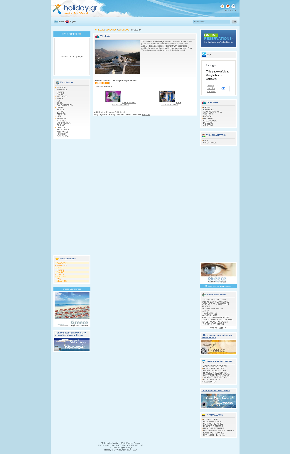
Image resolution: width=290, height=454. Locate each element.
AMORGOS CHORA (212, 112)
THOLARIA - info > (124, 103)
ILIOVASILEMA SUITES (212, 308)
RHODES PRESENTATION (215, 373)
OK (223, 88)
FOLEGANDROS (64, 105)
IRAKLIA (61, 127)
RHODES (61, 276)
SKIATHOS (62, 281)
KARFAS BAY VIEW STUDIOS (216, 302)
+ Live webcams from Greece (216, 390)
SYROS (60, 112)
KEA (59, 116)
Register (146, 114)
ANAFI (60, 107)
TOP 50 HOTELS (218, 328)
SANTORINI (62, 87)
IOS (58, 101)
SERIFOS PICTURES (213, 424)
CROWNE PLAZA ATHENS (214, 300)
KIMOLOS (61, 134)
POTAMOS (208, 123)
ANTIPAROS (62, 132)
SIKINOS (61, 125)
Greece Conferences (72, 289)
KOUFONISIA (63, 129)
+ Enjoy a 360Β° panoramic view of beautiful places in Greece (70, 334)
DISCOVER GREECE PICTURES (218, 430)
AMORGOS (62, 96)
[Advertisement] (72, 197)
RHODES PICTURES (213, 426)
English (73, 21)
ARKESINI (208, 125)
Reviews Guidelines (115, 112)
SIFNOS (61, 110)
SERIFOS (61, 118)
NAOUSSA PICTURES (213, 428)
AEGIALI (207, 107)
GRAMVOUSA (210, 121)
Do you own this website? (211, 88)
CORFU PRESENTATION (215, 366)
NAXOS (60, 94)
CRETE (60, 274)
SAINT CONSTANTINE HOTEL (216, 317)
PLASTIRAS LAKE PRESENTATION (211, 380)
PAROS (60, 92)
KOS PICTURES (210, 419)
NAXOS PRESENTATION (215, 368)
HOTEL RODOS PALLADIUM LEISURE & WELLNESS (215, 323)
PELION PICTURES (212, 422)
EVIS (205, 140)
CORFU (60, 268)
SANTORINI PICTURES (214, 435)
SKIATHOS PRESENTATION (216, 377)
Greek (61, 21)
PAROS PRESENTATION (214, 371)
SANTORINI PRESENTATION (216, 375)
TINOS (60, 103)
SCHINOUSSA (63, 123)
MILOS (60, 98)
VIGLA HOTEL (210, 143)
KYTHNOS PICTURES (213, 433)
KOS (59, 279)
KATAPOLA (208, 110)
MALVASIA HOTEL (210, 315)
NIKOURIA (208, 118)
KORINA (205, 311)
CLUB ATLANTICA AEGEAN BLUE (217, 320)
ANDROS (61, 114)
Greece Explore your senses (218, 286)
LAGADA (207, 116)
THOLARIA (208, 114)
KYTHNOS (62, 121)
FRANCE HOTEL (209, 313)
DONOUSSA (63, 136)
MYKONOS (62, 90)
